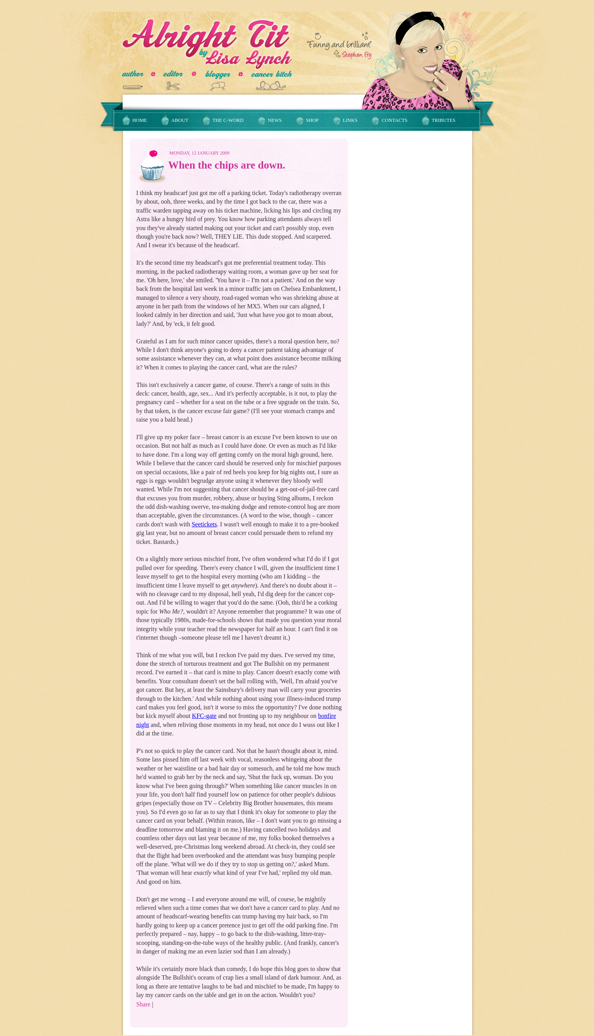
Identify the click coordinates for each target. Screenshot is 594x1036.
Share (143, 1004)
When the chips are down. (226, 165)
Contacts (394, 120)
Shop (312, 120)
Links (350, 120)
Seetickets (204, 524)
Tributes (443, 120)
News (275, 120)
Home (139, 120)
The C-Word (228, 120)
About (179, 120)
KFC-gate (204, 715)
